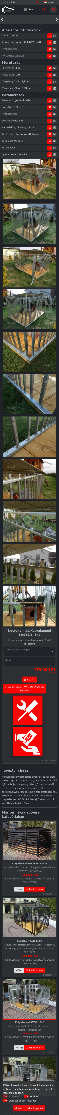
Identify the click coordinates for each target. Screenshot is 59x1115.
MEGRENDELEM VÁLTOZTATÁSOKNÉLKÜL (24, 688)
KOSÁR (29, 679)
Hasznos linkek (9, 2)
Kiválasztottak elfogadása (29, 1108)
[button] (9, 19)
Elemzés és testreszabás (22, 1100)
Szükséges (15, 1096)
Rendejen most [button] (35, 889)
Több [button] (19, 889)
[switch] (26, 1096)
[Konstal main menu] (28, 9)
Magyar (49, 2)
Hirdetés (35, 1096)
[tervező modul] (49, 35)
